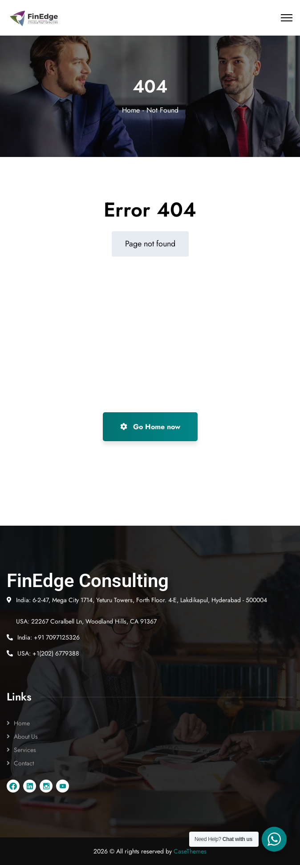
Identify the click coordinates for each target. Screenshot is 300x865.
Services (25, 749)
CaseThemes (190, 851)
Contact (24, 763)
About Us (26, 736)
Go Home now (150, 427)
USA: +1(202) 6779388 (48, 653)
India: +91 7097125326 (48, 637)
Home (131, 110)
